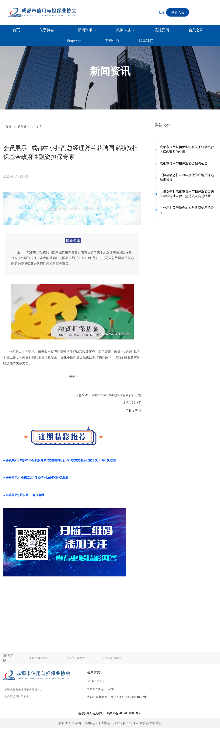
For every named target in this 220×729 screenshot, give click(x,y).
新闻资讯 (24, 126)
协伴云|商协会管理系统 (145, 724)
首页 (8, 126)
